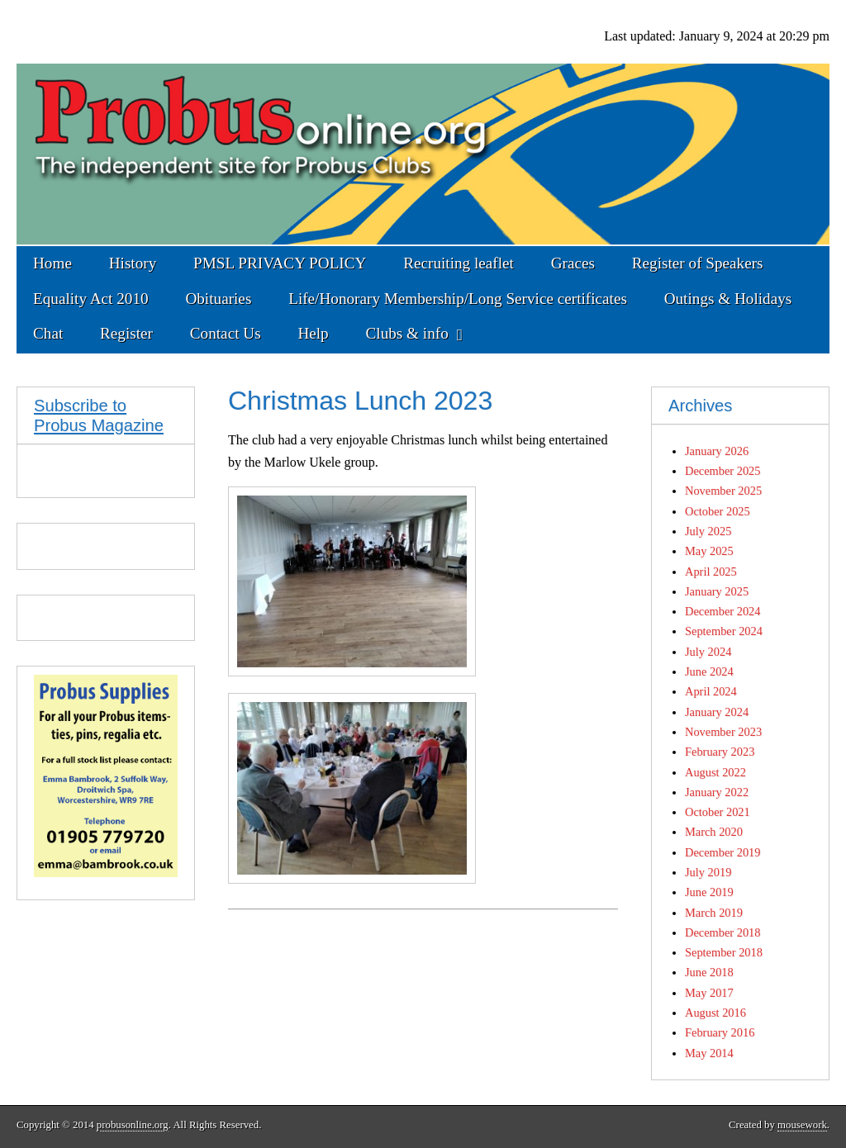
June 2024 (709, 671)
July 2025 (708, 531)
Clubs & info (407, 333)
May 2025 (709, 550)
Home (52, 263)
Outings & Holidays (728, 298)
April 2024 (711, 691)
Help (312, 333)
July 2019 (708, 872)
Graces (573, 263)
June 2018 (709, 972)
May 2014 (709, 1053)
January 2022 (717, 792)
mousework (802, 1125)
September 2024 (724, 631)
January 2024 (717, 712)
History (133, 263)
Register (126, 333)
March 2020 (714, 831)
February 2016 (719, 1032)
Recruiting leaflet (458, 263)
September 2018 (724, 952)
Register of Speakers (697, 263)
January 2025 (717, 591)
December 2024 (723, 611)
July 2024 (708, 651)
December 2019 (723, 852)
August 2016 (715, 1012)
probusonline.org (133, 1125)
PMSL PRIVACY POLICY (279, 263)
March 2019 (714, 912)
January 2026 (717, 451)
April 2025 (711, 571)
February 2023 (719, 751)
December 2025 (723, 470)
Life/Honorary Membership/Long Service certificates (457, 298)
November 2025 (723, 490)
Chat (48, 333)
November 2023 (723, 731)
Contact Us (225, 333)
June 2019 (709, 892)
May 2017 (709, 992)
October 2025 (717, 511)
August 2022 (715, 772)
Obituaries (218, 298)
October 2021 (717, 811)
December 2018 (723, 932)
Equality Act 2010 (91, 298)
